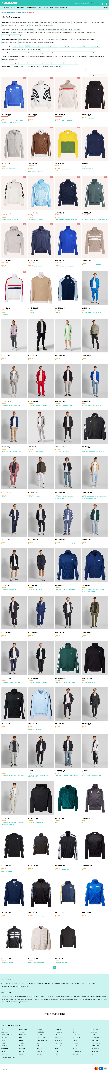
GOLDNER (22, 1050)
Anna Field (4, 1039)
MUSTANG (58, 1047)
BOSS (3, 1044)
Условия (14, 985)
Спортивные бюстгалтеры (53, 41)
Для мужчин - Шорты (91, 71)
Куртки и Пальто (32, 64)
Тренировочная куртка (35, 121)
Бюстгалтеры (41, 30)
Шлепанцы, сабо (17, 37)
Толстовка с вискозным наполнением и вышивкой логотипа (13, 776)
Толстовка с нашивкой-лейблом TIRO (93, 451)
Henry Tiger (40, 1031)
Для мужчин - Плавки (79, 71)
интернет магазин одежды (15, 1069)
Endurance (22, 1036)
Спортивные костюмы (66, 41)
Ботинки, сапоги (16, 54)
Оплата (27, 985)
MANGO (57, 1036)
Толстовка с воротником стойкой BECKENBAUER (65, 498)
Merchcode (58, 1044)
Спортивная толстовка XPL (36, 963)
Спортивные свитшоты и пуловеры (28, 44)
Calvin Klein (4, 1050)
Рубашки (73, 47)
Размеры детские (70, 985)
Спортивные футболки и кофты (46, 44)
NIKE (74, 1031)
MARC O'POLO (59, 1039)
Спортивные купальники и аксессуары (84, 41)
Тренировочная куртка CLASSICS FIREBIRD (94, 219)
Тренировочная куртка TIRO (9, 219)
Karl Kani (39, 1050)
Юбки (41, 27)
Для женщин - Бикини (53, 71)
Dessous (13, 30)
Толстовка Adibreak (61, 917)
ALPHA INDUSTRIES (7, 1036)
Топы (16, 27)
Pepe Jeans (76, 1036)
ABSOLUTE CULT (6, 1031)
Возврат (33, 985)
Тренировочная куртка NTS (36, 219)
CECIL (3, 1053)
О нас (3, 985)
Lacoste (39, 1055)
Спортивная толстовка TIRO (36, 917)
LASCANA (58, 1031)
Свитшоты (11, 27)
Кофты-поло (45, 47)
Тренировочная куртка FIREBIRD (64, 267)
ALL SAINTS (4, 1033)
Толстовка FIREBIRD (87, 168)
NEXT (56, 1055)
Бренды (105, 9)
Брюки (32, 24)
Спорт (51, 9)
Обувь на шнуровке (67, 34)
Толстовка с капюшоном (62, 360)
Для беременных (48, 27)
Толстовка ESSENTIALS (88, 119)
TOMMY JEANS (95, 1047)
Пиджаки (91, 24)
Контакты (8, 985)
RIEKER (75, 1047)
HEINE (21, 1055)
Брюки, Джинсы (15, 68)
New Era (57, 1053)
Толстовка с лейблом (7, 497)
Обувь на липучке (45, 54)
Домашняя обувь (28, 34)
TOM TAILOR (94, 1042)
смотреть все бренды (8, 1059)
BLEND (3, 1042)
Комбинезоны (62, 24)
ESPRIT (21, 1039)
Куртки (73, 24)
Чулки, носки (76, 30)
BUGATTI (4, 1047)
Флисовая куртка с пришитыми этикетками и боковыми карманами (94, 498)
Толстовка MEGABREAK (62, 870)
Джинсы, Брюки (14, 64)
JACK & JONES (41, 1039)
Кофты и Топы (23, 64)
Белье (46, 9)
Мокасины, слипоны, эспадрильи (52, 34)
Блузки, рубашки (24, 24)
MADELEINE (58, 1033)
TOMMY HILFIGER (96, 1044)
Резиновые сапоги (91, 34)
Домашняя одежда (51, 30)
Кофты (68, 24)
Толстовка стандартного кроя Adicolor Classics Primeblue (12, 871)
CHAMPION (4, 1055)
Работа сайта (81, 985)
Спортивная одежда (69, 64)
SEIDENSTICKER (77, 1053)
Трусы (70, 30)
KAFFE (39, 1047)
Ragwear (75, 1044)
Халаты (38, 51)
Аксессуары (15, 24)
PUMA (75, 1042)
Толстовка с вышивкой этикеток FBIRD (66, 776)
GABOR (21, 1044)
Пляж (57, 9)
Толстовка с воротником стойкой (92, 360)
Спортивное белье (24, 41)
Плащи (102, 24)
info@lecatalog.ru (54, 1015)
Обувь (40, 9)
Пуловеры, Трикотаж (57, 64)
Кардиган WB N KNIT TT (62, 170)
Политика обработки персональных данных (14, 988)
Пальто (85, 24)
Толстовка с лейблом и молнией (91, 776)
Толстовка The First (7, 963)
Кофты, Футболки (25, 68)
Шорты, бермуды (34, 27)
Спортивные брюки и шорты (37, 41)
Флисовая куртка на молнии (36, 637)
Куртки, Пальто (35, 68)
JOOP (38, 1044)
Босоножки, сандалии (17, 34)
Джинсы (37, 24)
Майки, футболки (16, 51)
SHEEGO (75, 1055)
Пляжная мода (46, 64)
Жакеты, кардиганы (46, 24)
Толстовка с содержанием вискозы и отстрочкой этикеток (93, 590)
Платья (97, 24)
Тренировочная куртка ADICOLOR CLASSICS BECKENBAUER (38, 171)
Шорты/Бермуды (95, 47)
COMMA (21, 1033)
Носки (23, 51)
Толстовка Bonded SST (62, 963)
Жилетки (55, 24)
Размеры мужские (59, 985)
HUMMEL (40, 1036)
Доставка (21, 985)
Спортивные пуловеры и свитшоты (96, 57)
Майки (65, 30)
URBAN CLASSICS (96, 1050)
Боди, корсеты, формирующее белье (26, 30)
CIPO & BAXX (23, 1031)
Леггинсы (79, 24)
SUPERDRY (94, 1033)
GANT (21, 1047)
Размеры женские (47, 985)
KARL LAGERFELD (42, 1053)
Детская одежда (31, 9)
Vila (92, 1055)
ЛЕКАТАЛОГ (9, 3)
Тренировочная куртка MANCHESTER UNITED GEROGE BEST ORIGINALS (12, 122)
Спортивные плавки (81, 57)
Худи (27, 27)
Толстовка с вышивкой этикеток (91, 313)
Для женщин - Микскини (66, 71)
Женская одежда (6, 9)
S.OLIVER (75, 1050)
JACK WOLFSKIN (42, 1042)
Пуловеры (4, 27)
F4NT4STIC (22, 1042)
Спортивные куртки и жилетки (9, 44)
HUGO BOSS (41, 1033)
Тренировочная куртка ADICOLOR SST (66, 219)
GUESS (21, 1053)
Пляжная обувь (15, 71)
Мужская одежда (19, 9)
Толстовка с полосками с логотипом (39, 360)
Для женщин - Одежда (25, 71)
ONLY (74, 1033)
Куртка (57, 823)
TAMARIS (93, 1036)
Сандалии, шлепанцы (72, 54)
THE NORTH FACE (96, 1039)
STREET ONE (94, 1031)
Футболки (22, 27)
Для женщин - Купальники (39, 71)
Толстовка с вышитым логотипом (91, 637)
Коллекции (63, 9)
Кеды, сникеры (38, 34)
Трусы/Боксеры (31, 51)
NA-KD (57, 1050)
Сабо (64, 54)
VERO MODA (94, 1053)
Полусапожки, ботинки (79, 34)
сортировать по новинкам (98, 76)
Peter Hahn (76, 1039)
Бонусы (39, 985)
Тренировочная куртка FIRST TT (91, 265)
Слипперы (82, 54)
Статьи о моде (90, 985)
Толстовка (4, 267)
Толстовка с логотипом (62, 451)
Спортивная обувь (6, 37)
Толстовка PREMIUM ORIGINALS (64, 121)
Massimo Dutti (59, 1042)
